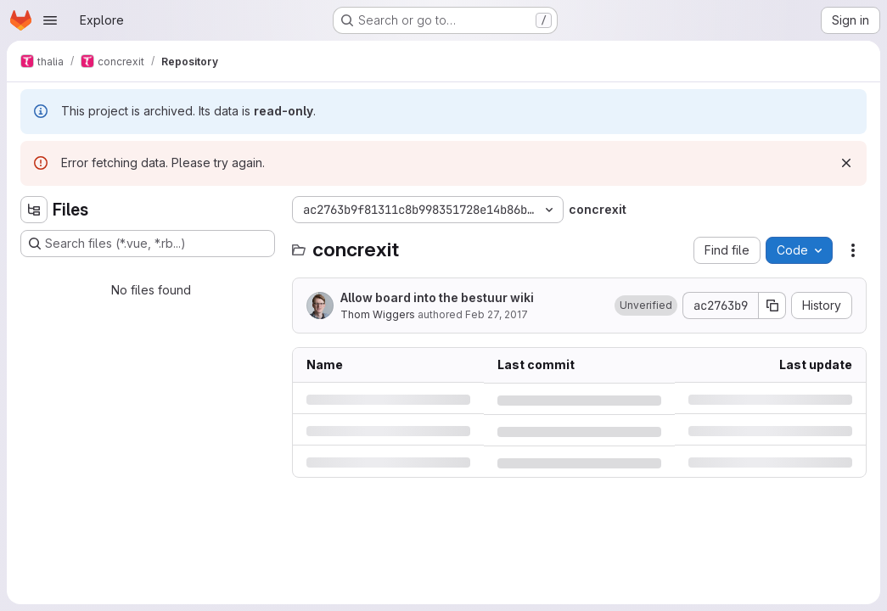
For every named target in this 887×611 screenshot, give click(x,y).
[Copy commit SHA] (772, 305)
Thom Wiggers (377, 314)
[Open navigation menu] (50, 20)
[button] (646, 305)
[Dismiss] (846, 163)
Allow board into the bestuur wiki (437, 297)
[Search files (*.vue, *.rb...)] (147, 243)
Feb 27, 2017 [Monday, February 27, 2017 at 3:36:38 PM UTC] (496, 314)
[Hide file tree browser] (34, 209)
